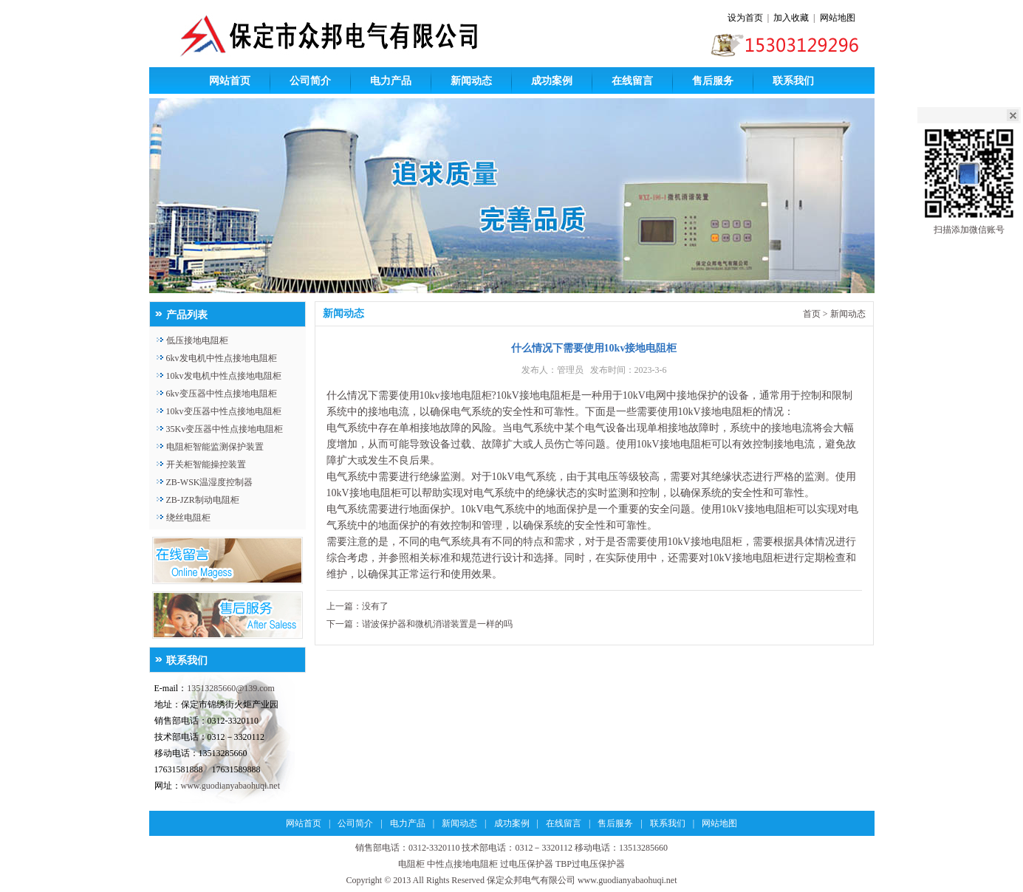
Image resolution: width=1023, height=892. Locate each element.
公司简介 (310, 80)
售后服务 (712, 80)
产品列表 (187, 314)
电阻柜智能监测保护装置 (215, 447)
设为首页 (745, 18)
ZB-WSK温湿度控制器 (209, 482)
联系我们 (793, 80)
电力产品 (390, 80)
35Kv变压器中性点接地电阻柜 (225, 429)
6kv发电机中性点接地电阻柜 (221, 358)
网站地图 (837, 18)
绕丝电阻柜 (188, 517)
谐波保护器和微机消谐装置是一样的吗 (437, 624)
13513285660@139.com (231, 688)
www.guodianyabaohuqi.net (231, 785)
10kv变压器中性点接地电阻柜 (223, 411)
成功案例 (551, 80)
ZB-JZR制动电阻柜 (202, 500)
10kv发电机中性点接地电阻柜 (223, 376)
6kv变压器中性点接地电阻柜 (221, 393)
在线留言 (632, 80)
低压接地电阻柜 (197, 340)
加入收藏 (791, 18)
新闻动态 (471, 80)
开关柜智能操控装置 (206, 464)
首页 (812, 314)
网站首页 (229, 80)
